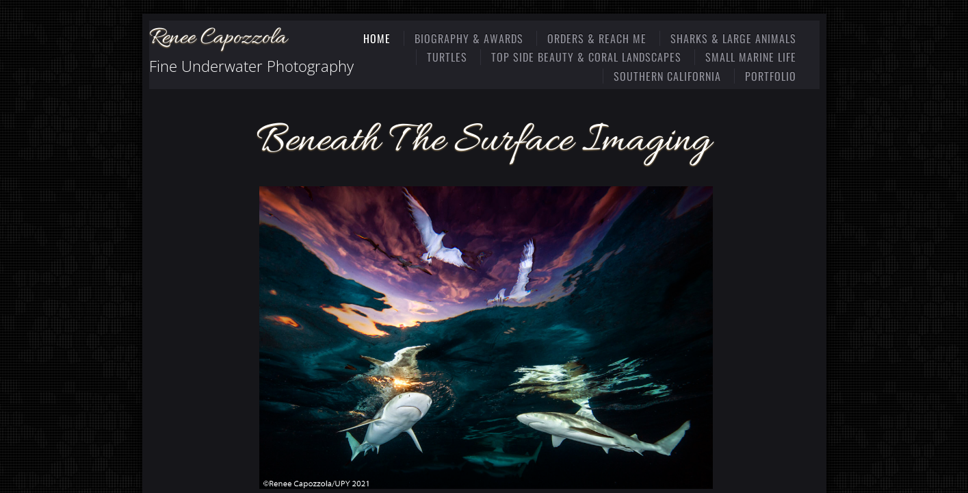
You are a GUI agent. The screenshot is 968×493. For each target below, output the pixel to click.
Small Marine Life (750, 56)
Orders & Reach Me (596, 38)
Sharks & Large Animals (733, 38)
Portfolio (770, 76)
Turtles (447, 56)
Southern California (667, 76)
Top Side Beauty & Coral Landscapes (586, 56)
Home (377, 38)
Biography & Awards (469, 38)
